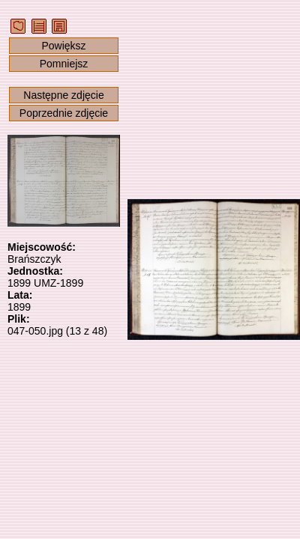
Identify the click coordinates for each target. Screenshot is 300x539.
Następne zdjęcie (63, 95)
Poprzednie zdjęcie (64, 113)
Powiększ (63, 46)
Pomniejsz (64, 64)
